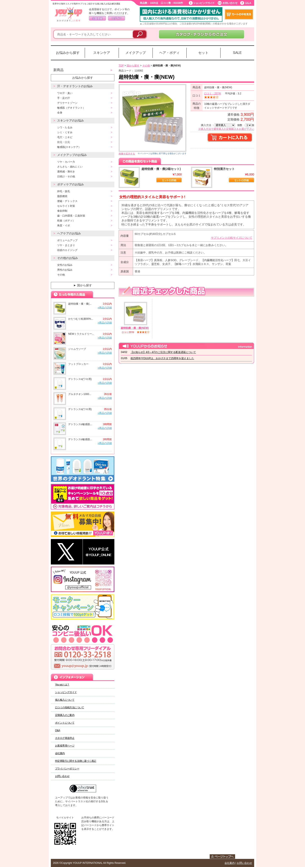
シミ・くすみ (64, 132)
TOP (121, 65)
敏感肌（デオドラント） (71, 107)
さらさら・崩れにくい (70, 166)
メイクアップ (135, 53)
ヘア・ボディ (169, 53)
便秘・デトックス (67, 201)
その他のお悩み (67, 258)
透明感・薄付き (66, 171)
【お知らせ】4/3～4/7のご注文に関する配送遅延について (163, 352)
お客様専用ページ (64, 745)
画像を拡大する (127, 153)
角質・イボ (63, 225)
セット (203, 53)
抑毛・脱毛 (63, 191)
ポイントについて (64, 722)
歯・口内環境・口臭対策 (71, 215)
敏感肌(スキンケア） (69, 147)
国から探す (82, 285)
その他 (61, 274)
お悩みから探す (68, 53)
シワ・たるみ (64, 127)
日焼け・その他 (66, 176)
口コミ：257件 (212, 93)
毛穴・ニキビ (64, 137)
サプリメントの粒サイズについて (231, 237)
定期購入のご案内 (64, 715)
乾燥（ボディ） (66, 220)
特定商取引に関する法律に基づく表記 (75, 760)
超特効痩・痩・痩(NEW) (135, 327)
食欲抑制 (62, 210)
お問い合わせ (62, 776)
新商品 (58, 70)
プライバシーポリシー (67, 768)
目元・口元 (63, 142)
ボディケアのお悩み (70, 184)
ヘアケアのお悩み (69, 233)
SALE (237, 53)
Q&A (57, 730)
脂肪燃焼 (62, 196)
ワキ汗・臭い (64, 93)
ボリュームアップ (67, 240)
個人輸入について (64, 699)
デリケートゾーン (67, 102)
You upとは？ (62, 684)
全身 (59, 112)
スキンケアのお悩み (70, 120)
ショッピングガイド (66, 692)
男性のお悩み (64, 269)
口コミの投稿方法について (69, 707)
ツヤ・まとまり (66, 245)
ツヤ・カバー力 (66, 161)
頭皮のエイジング (67, 250)
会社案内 (60, 753)
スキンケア (101, 53)
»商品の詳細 (105, 307)
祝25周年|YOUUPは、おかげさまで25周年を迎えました (162, 358)
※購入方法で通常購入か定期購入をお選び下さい (226, 128)
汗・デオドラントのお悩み (75, 86)
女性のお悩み (64, 264)
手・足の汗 (63, 98)
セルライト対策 (66, 205)
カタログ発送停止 (64, 738)
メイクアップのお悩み (72, 155)
